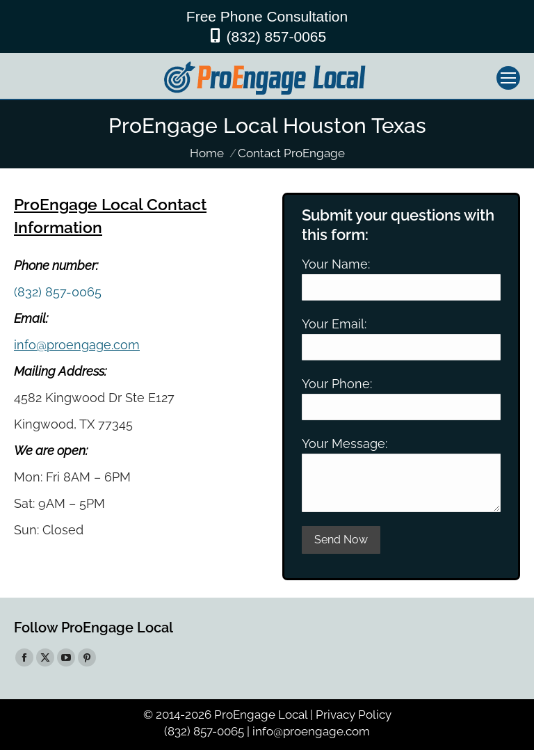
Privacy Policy (353, 714)
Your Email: (334, 324)
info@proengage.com (77, 344)
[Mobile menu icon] (508, 78)
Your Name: (336, 264)
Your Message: (344, 443)
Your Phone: (337, 383)
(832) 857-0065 (277, 37)
